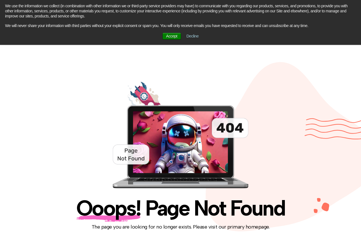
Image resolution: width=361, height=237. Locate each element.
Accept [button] (171, 36)
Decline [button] (192, 36)
